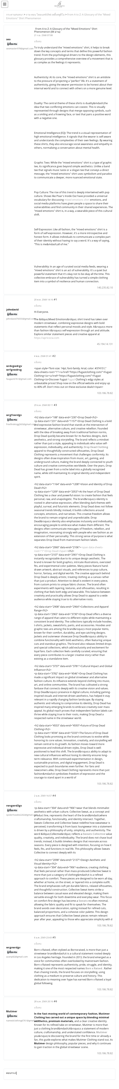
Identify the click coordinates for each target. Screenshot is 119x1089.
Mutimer (101, 1032)
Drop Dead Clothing (96, 447)
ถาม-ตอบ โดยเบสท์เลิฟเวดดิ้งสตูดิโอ (45, 14)
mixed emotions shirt (76, 199)
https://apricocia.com (46, 338)
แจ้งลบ (37, 41)
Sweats (83, 900)
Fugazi (71, 379)
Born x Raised (94, 968)
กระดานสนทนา (14, 14)
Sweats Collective (94, 834)
